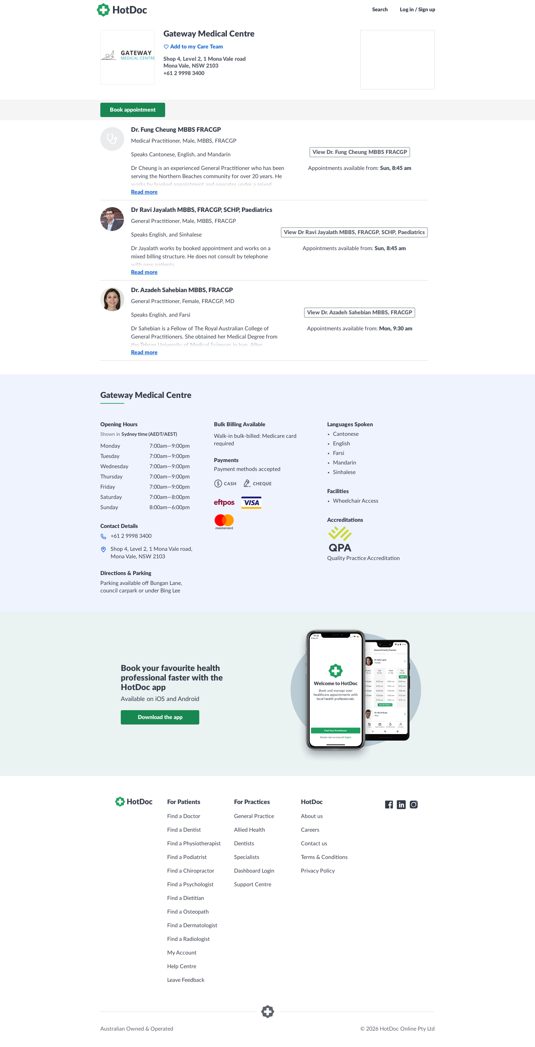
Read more (144, 192)
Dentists (244, 843)
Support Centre (252, 884)
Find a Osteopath (188, 912)
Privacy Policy (318, 871)
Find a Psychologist (190, 884)
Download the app (160, 717)
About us (312, 816)
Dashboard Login (254, 871)
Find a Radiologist (188, 939)
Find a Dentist (184, 830)
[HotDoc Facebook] (389, 804)
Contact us (314, 843)
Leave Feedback (185, 980)
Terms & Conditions (324, 857)
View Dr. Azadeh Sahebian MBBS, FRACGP (359, 312)
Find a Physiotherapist (194, 843)
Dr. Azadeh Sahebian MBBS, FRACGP (182, 290)
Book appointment (133, 110)
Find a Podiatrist (187, 857)
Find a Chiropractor (190, 871)
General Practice (254, 816)
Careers (310, 830)
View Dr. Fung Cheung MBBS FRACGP (360, 152)
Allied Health (249, 830)
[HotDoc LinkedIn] (401, 804)
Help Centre (181, 966)
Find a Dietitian (185, 898)
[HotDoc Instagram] (413, 804)
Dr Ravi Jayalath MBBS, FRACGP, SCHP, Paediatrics (201, 210)
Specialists (246, 857)
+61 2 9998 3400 (131, 536)
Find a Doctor (183, 816)
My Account (182, 953)
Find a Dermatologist (192, 925)
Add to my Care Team (193, 46)
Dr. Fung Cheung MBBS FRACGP (176, 130)
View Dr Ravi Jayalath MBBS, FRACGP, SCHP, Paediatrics (354, 232)
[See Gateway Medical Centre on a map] (397, 59)
